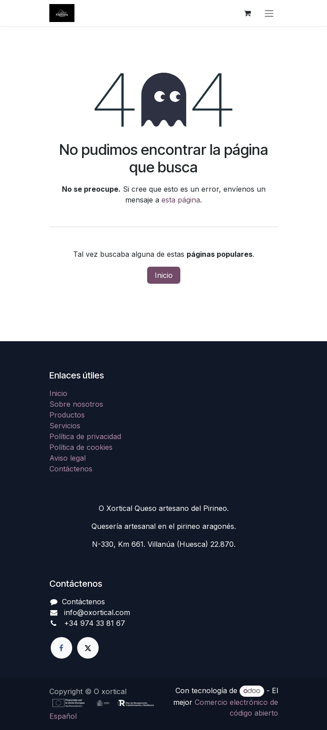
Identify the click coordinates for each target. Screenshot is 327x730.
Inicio (164, 275)
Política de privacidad (85, 436)
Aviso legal (67, 457)
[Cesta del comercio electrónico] (248, 13)
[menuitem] (63, 716)
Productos (67, 414)
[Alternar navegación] (269, 13)
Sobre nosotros (76, 404)
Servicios (64, 425)
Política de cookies (81, 447)
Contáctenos (70, 468)
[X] (88, 648)
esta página (180, 199)
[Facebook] (61, 648)
